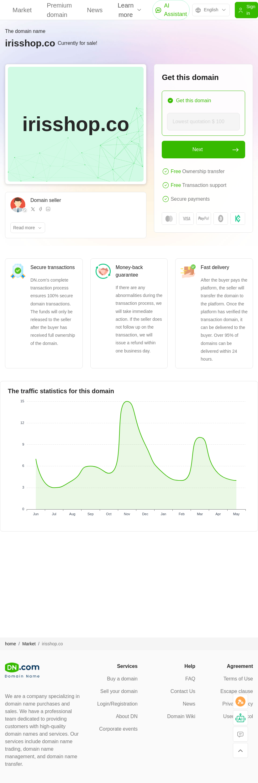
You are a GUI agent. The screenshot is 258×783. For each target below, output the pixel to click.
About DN (127, 716)
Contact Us (183, 691)
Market (22, 10)
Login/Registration (117, 703)
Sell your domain (119, 691)
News (95, 10)
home (10, 643)
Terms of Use (238, 678)
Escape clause (236, 691)
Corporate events (118, 729)
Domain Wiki (181, 716)
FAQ (190, 678)
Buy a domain (122, 678)
